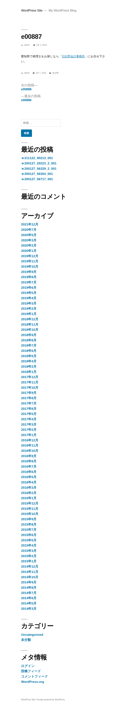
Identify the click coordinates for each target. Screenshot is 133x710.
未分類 (55, 73)
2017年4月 (28, 419)
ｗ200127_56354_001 (37, 174)
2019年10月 (29, 266)
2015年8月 (28, 524)
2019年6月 (28, 287)
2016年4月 (28, 482)
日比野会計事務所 (73, 56)
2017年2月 (28, 429)
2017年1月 (28, 435)
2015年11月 (29, 508)
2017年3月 (28, 424)
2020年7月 (28, 229)
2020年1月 (28, 250)
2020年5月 (28, 235)
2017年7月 (28, 403)
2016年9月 (28, 456)
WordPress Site (31, 10)
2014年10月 (29, 577)
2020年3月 (28, 240)
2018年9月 (28, 335)
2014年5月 (28, 603)
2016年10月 (29, 450)
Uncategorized (32, 634)
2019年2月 (28, 308)
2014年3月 (28, 608)
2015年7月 (28, 529)
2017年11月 (29, 382)
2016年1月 (28, 498)
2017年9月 (28, 393)
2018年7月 (28, 345)
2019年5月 (28, 293)
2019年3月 (28, 303)
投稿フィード (31, 671)
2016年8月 (28, 461)
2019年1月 (28, 314)
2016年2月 (28, 493)
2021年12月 (29, 224)
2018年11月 (29, 324)
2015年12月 (29, 503)
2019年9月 (28, 272)
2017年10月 (29, 387)
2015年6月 (28, 535)
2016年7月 (28, 466)
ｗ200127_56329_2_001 (38, 168)
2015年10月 (29, 514)
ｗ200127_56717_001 (37, 179)
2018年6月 (28, 350)
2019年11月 (29, 261)
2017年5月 (28, 414)
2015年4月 (28, 545)
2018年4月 (28, 361)
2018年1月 (28, 372)
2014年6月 (28, 598)
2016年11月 (29, 445)
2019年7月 (28, 282)
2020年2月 (28, 245)
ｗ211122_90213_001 (37, 158)
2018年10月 (29, 329)
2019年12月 (29, 256)
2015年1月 (28, 561)
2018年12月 (29, 319)
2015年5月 (28, 540)
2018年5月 (28, 356)
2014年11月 (29, 572)
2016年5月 (28, 477)
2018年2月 (28, 366)
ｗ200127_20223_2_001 (38, 163)
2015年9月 (28, 519)
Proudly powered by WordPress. (50, 699)
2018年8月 (28, 340)
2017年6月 (28, 408)
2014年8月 (28, 587)
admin (27, 45)
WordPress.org (32, 681)
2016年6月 (28, 472)
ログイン (28, 666)
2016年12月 (29, 440)
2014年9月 (28, 582)
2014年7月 (28, 593)
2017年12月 (29, 377)
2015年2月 (28, 556)
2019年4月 (28, 298)
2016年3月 (28, 487)
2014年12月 (29, 566)
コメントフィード (34, 676)
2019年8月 (28, 277)
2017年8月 (28, 398)
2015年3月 (28, 550)
